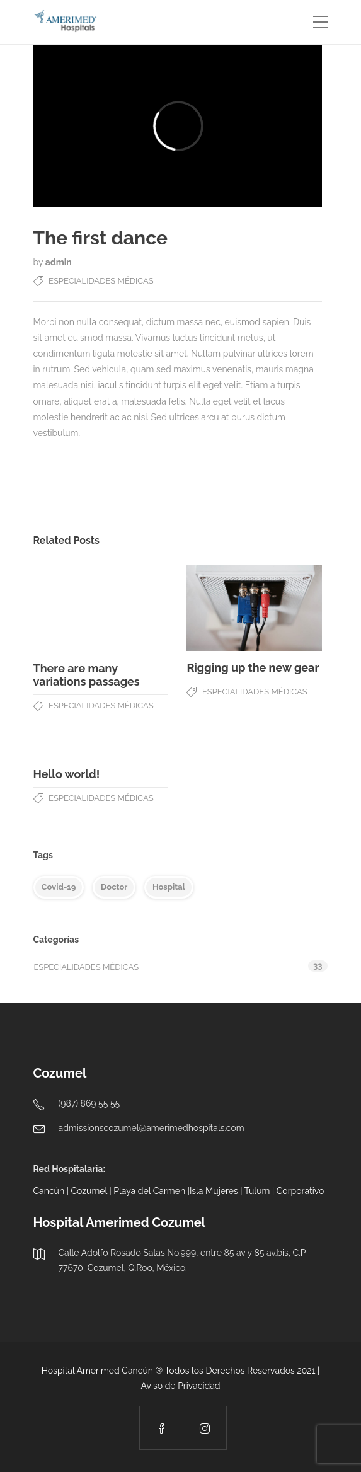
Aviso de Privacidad (180, 1386)
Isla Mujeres (214, 1191)
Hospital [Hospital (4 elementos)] (168, 887)
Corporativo (300, 1191)
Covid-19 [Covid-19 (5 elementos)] (59, 887)
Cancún (49, 1191)
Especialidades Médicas (101, 280)
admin (58, 262)
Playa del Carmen (149, 1191)
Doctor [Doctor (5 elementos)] (114, 887)
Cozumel (88, 1191)
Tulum (257, 1191)
